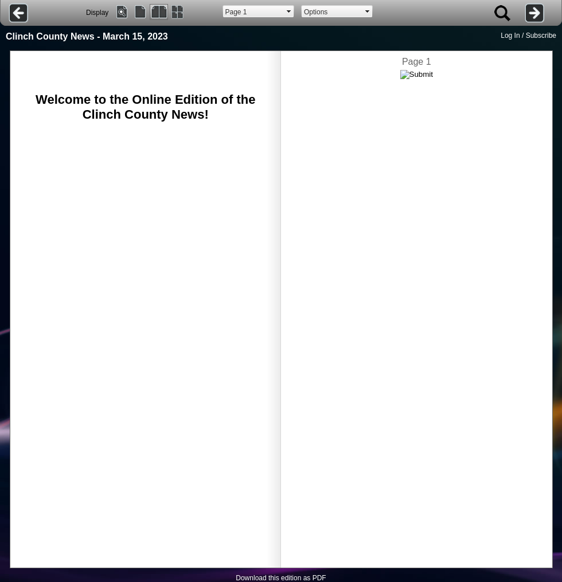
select (289, 11)
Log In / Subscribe (528, 36)
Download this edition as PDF (281, 578)
